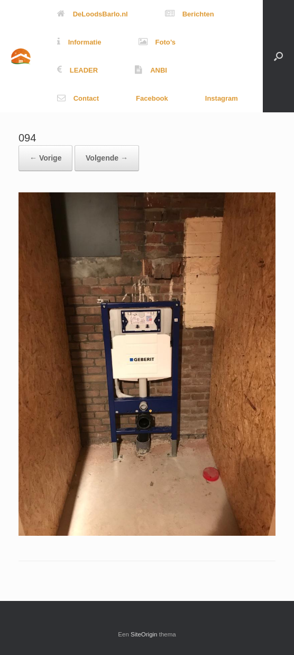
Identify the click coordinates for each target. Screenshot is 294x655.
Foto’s (157, 42)
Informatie (79, 42)
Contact (78, 98)
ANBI (151, 70)
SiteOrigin (144, 634)
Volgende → (107, 158)
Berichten (189, 14)
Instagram (221, 98)
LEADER (77, 70)
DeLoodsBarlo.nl (92, 14)
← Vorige (45, 158)
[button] (278, 56)
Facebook (152, 98)
